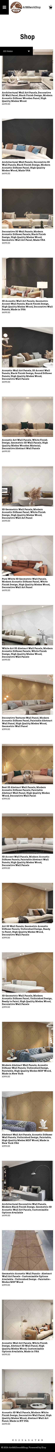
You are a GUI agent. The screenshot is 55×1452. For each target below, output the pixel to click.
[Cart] (50, 8)
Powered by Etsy (37, 1447)
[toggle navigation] (4, 7)
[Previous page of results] (13, 1440)
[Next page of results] (42, 1440)
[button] (16, 51)
